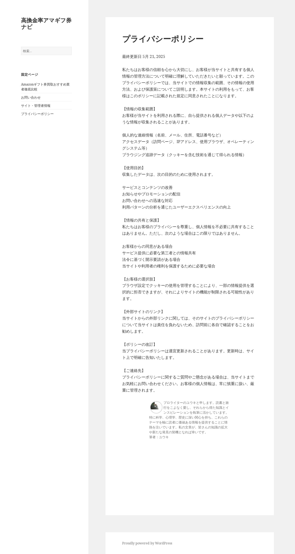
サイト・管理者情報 (35, 105)
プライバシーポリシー (37, 113)
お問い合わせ (31, 97)
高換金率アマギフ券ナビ (46, 23)
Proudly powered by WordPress (147, 543)
